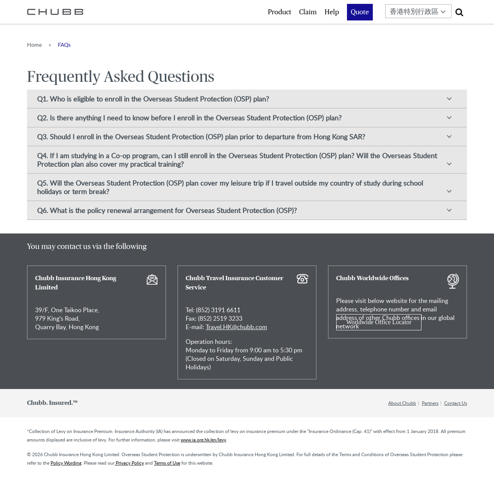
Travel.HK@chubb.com (236, 327)
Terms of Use (167, 463)
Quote (360, 12)
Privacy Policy (129, 463)
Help (332, 12)
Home (34, 44)
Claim (308, 12)
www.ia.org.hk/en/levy (203, 439)
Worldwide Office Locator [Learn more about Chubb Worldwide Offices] (378, 322)
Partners (430, 403)
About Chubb (402, 403)
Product (279, 12)
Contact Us (455, 403)
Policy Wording (66, 463)
